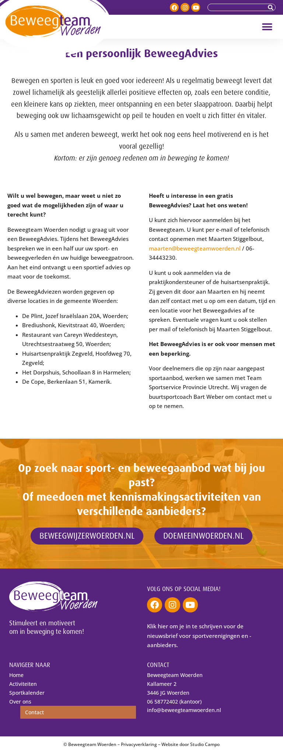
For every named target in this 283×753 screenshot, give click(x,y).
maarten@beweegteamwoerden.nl (195, 248)
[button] (267, 26)
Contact (34, 712)
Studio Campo (205, 744)
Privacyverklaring (139, 744)
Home (16, 674)
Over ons (20, 701)
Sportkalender (27, 692)
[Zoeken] (271, 7)
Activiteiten (23, 683)
